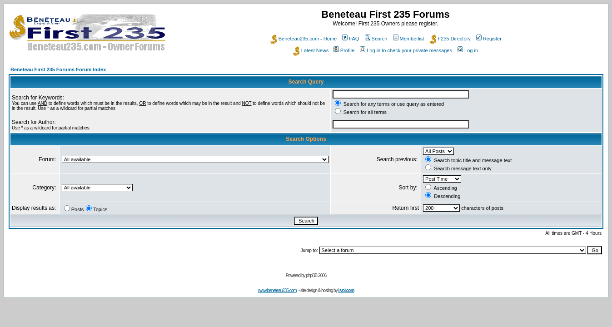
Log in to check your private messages (406, 50)
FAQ (350, 38)
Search (376, 38)
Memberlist (408, 38)
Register (489, 38)
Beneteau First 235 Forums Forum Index (58, 69)
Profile (343, 50)
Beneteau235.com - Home (303, 38)
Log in (468, 50)
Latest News (311, 50)
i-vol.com (346, 290)
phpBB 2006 (316, 275)
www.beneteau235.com (277, 290)
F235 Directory (450, 38)
